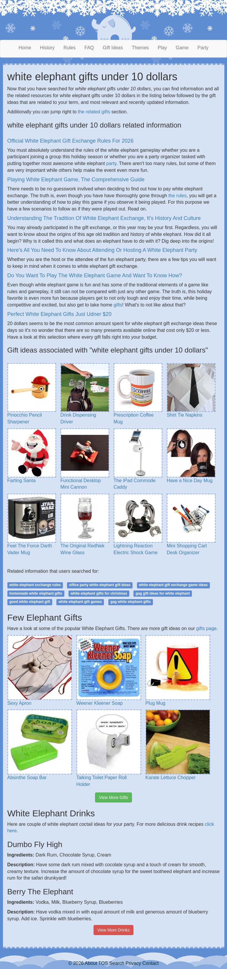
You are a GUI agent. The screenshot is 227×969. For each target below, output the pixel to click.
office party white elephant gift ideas (99, 585)
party (111, 163)
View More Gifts (113, 797)
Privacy (133, 963)
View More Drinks (113, 930)
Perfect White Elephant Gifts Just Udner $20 (59, 314)
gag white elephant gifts (130, 602)
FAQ (89, 47)
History (47, 47)
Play (162, 47)
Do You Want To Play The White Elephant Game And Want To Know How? (94, 275)
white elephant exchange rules (35, 585)
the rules (177, 195)
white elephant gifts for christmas (99, 593)
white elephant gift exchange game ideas (173, 585)
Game (182, 47)
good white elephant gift (29, 602)
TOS (103, 963)
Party (202, 47)
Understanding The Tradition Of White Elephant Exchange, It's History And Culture (104, 218)
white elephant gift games (80, 602)
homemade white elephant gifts (35, 593)
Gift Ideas (113, 47)
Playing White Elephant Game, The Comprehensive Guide (76, 179)
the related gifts (94, 111)
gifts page (206, 628)
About (91, 963)
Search (116, 963)
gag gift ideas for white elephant (162, 593)
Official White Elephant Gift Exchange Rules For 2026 (70, 141)
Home (25, 47)
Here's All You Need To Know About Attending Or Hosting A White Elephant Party (102, 250)
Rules (69, 47)
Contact (150, 963)
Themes (140, 47)
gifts (118, 304)
